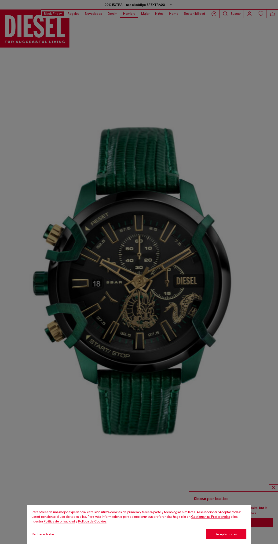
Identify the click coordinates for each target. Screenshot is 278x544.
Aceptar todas (226, 534)
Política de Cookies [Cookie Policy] (92, 521)
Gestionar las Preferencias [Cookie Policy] (210, 516)
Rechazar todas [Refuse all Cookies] (43, 534)
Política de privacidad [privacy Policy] (59, 521)
